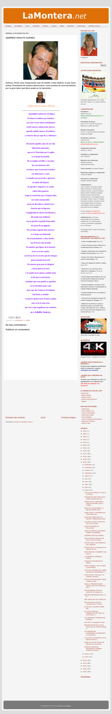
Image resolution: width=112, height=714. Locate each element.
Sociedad (36, 26)
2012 (85, 663)
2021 (85, 442)
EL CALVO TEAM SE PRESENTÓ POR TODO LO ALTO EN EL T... (94, 613)
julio (86, 479)
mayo (87, 484)
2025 (85, 434)
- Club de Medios (86, 417)
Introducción (85, 393)
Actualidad (18, 26)
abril (86, 487)
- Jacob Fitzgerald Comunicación (91, 419)
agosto (87, 476)
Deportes (70, 26)
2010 (85, 669)
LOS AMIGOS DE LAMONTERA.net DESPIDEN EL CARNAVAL (94, 633)
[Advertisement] (41, 398)
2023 (85, 436)
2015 (85, 459)
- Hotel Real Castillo (87, 415)
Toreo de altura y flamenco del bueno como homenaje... (94, 539)
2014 (85, 462)
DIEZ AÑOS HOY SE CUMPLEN (94, 599)
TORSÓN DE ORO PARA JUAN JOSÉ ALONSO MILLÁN (94, 498)
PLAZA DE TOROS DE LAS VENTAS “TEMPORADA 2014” (95, 518)
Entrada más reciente (15, 417)
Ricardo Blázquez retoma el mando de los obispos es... (93, 591)
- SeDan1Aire (85, 409)
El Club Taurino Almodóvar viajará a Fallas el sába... (95, 580)
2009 (85, 671)
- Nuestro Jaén (85, 423)
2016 (85, 456)
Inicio (43, 417)
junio (86, 481)
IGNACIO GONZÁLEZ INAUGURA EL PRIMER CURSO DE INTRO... (93, 648)
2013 (85, 660)
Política (45, 26)
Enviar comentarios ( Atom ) (24, 422)
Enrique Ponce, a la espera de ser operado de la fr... (95, 548)
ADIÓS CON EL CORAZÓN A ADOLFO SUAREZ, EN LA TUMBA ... (93, 503)
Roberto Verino (86, 397)
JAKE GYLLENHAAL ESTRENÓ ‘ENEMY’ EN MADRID (94, 531)
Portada (8, 26)
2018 (85, 451)
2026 (85, 431)
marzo (87, 490)
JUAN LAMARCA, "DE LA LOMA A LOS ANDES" (94, 566)
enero (87, 657)
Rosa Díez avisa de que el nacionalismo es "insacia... (93, 603)
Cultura (53, 26)
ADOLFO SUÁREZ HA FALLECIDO (91, 527)
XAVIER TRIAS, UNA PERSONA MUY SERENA (94, 543)
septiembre (88, 473)
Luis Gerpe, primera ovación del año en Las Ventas (94, 522)
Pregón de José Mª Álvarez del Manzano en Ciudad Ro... (94, 643)
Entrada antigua (68, 417)
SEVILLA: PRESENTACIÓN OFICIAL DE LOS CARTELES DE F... (94, 585)
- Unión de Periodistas (88, 413)
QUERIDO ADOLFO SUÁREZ (94, 535)
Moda (62, 26)
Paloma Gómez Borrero (89, 399)
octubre (87, 470)
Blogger (68, 706)
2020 (85, 445)
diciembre (88, 464)
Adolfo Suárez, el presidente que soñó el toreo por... (94, 513)
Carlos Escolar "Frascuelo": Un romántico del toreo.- (94, 575)
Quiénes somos (94, 26)
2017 (85, 453)
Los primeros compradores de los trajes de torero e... (95, 638)
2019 (85, 448)
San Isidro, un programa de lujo (94, 622)
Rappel (83, 401)
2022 (85, 439)
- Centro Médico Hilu (87, 411)
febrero (87, 654)
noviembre (88, 467)
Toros (27, 26)
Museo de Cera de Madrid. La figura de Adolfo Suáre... (94, 509)
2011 (85, 666)
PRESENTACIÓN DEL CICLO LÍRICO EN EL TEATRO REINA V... (95, 626)
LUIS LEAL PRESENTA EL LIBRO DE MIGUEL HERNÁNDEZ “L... (95, 571)
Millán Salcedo (86, 395)
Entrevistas (81, 26)
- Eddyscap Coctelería (88, 421)
